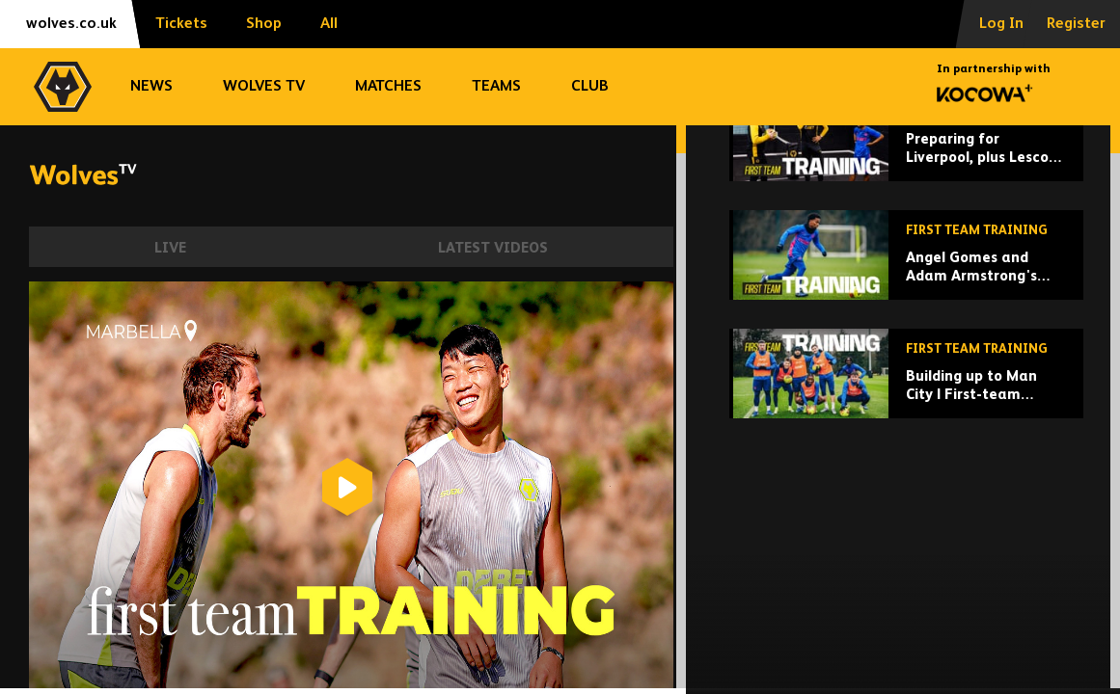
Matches (388, 86)
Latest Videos (493, 248)
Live (170, 248)
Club (590, 86)
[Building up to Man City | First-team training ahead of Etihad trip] (906, 491)
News (151, 86)
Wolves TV (264, 86)
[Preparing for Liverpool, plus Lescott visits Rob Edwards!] (906, 254)
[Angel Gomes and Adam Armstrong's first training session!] (906, 372)
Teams (496, 86)
